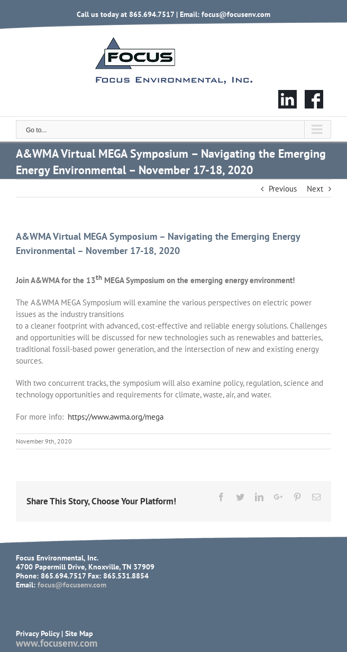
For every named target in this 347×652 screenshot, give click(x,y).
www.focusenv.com (56, 643)
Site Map (79, 633)
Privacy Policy (37, 633)
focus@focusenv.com (236, 14)
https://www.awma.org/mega (115, 417)
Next (315, 189)
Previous (283, 189)
